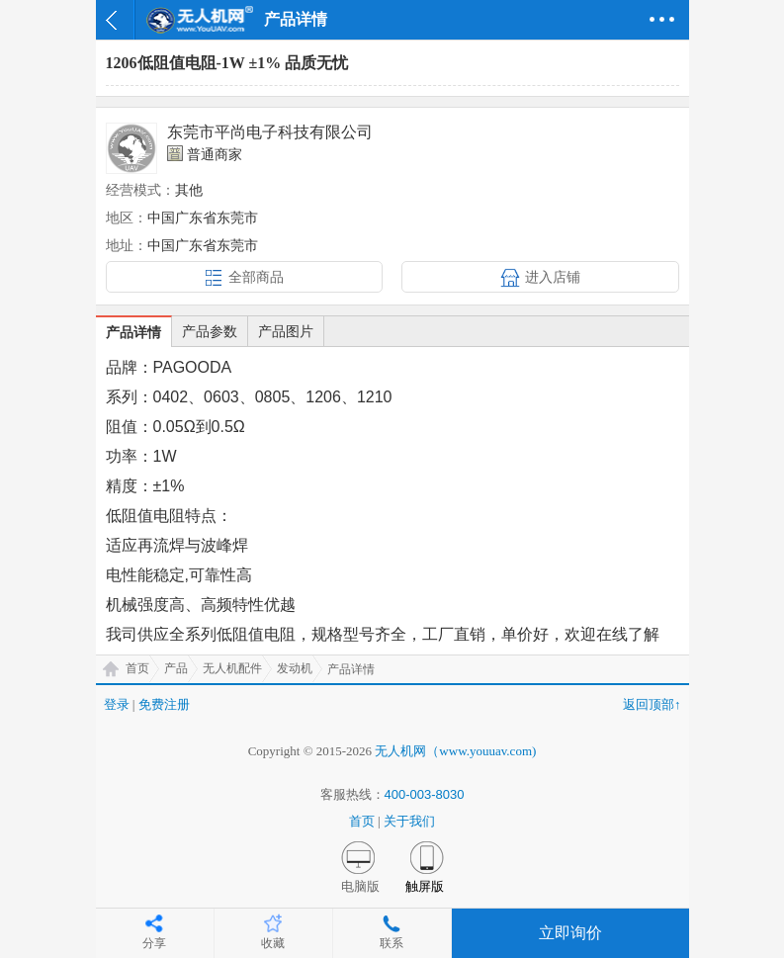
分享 (154, 943)
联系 (391, 943)
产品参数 (209, 331)
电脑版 (360, 886)
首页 (137, 668)
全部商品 (256, 277)
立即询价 (570, 932)
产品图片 (285, 331)
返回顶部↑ (652, 704)
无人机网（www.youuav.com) (455, 750)
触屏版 (424, 886)
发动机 (294, 668)
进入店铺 (552, 277)
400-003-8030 (425, 794)
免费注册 (164, 704)
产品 (176, 668)
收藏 (273, 943)
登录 (117, 704)
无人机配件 (232, 668)
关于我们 (409, 821)
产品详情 (133, 332)
